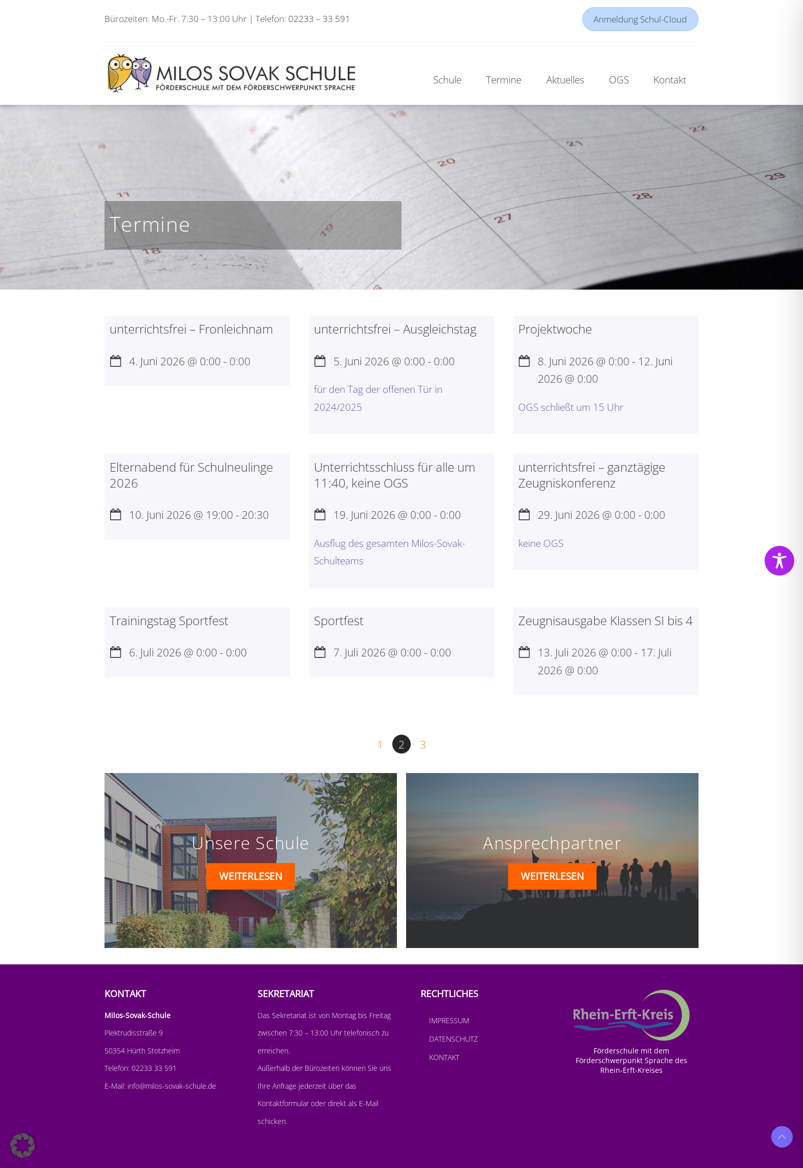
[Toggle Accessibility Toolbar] (779, 561)
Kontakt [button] (669, 79)
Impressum (449, 1020)
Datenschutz (453, 1039)
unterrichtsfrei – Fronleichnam (191, 328)
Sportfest (339, 620)
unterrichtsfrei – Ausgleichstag (395, 328)
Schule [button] (447, 79)
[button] (22, 1145)
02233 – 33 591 (319, 19)
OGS (619, 79)
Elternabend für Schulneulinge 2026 (191, 474)
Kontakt (444, 1057)
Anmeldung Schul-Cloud (640, 19)
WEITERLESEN (250, 876)
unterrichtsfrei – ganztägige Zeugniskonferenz (591, 474)
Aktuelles (565, 79)
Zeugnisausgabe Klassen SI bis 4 (605, 620)
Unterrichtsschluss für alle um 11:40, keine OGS (394, 474)
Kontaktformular (284, 1103)
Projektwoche (555, 328)
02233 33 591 (153, 1068)
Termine (503, 79)
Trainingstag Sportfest (169, 620)
